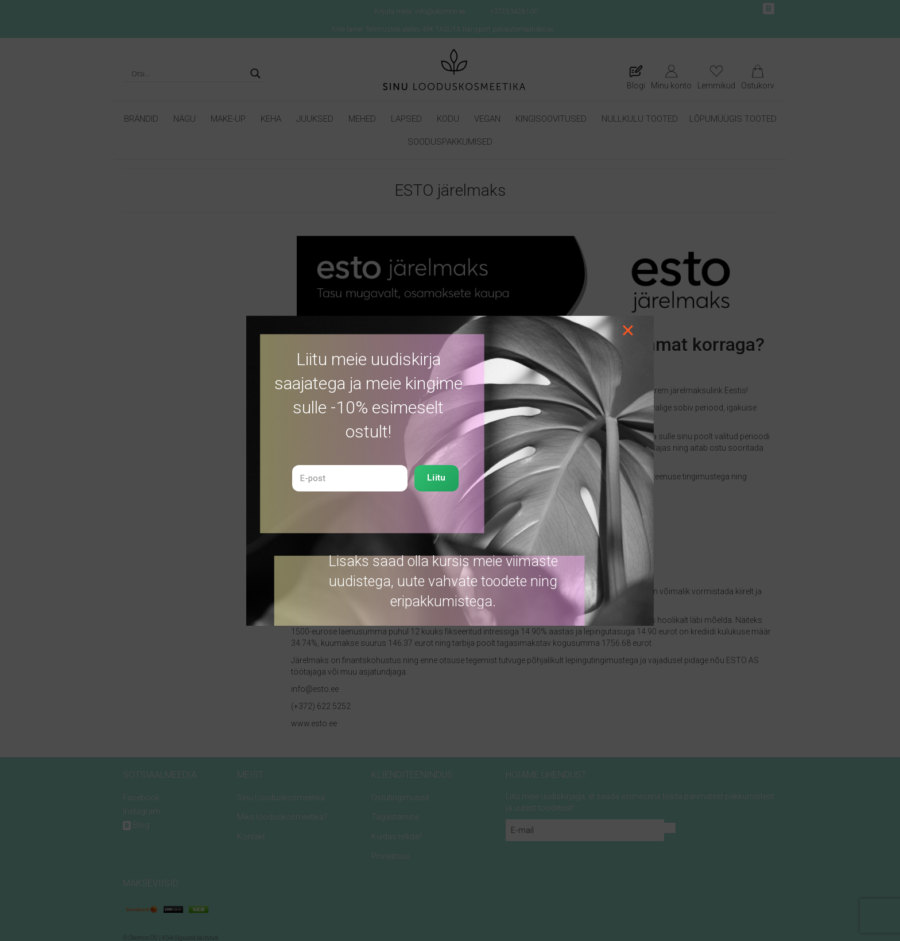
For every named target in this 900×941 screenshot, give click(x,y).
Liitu (436, 478)
